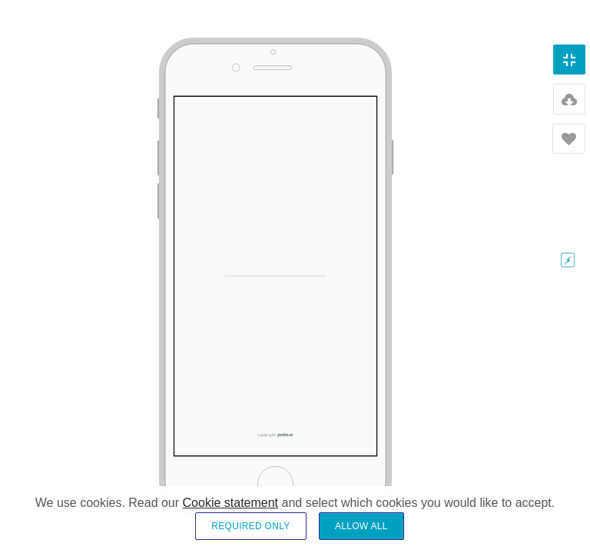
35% (567, 404)
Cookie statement (231, 513)
